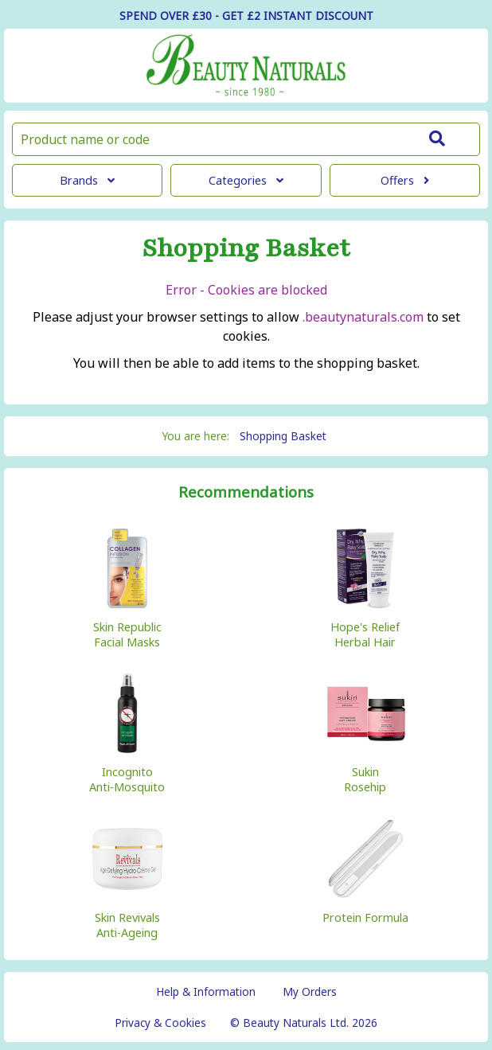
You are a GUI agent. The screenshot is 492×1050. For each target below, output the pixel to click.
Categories (246, 180)
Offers (405, 180)
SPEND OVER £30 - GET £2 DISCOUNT (246, 15)
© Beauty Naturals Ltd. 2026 (303, 1022)
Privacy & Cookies (160, 1022)
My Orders (310, 991)
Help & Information (206, 991)
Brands (87, 180)
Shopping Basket (283, 435)
